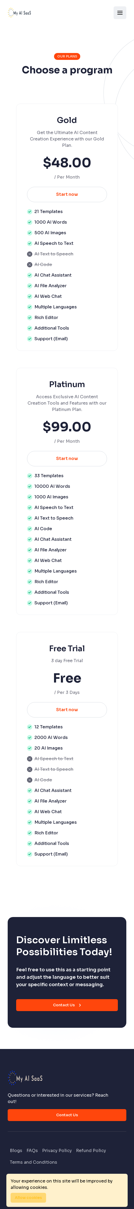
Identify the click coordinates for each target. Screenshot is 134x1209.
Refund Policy (91, 1150)
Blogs (16, 1150)
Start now (67, 194)
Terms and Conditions (33, 1162)
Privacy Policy (57, 1150)
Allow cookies (28, 1197)
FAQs (32, 1150)
